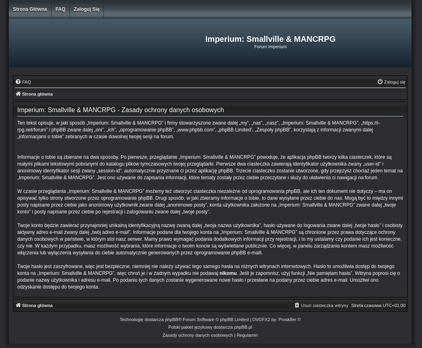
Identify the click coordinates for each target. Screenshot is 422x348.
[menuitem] (23, 82)
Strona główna (30, 9)
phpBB (171, 319)
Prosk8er (287, 319)
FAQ (61, 9)
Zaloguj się (86, 9)
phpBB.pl (243, 327)
